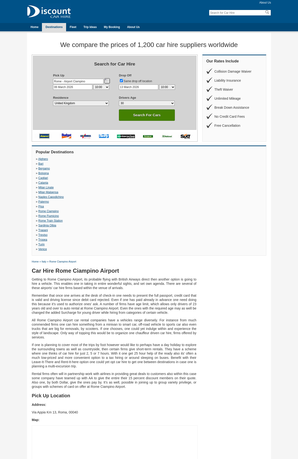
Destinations (54, 27)
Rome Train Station (106, 173)
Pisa (151, 168)
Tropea (98, 178)
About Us (265, 2)
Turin (152, 178)
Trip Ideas (90, 27)
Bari (96, 159)
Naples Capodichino (51, 168)
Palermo (99, 168)
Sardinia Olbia (158, 173)
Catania (98, 163)
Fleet (73, 27)
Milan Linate (156, 163)
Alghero (43, 159)
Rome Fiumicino (48, 173)
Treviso (43, 178)
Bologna (209, 159)
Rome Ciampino (214, 168)
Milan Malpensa (214, 163)
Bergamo (154, 159)
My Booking (112, 27)
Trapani (208, 173)
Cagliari (43, 163)
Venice (208, 178)
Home (34, 27)
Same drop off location (138, 81)
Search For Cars (147, 115)
